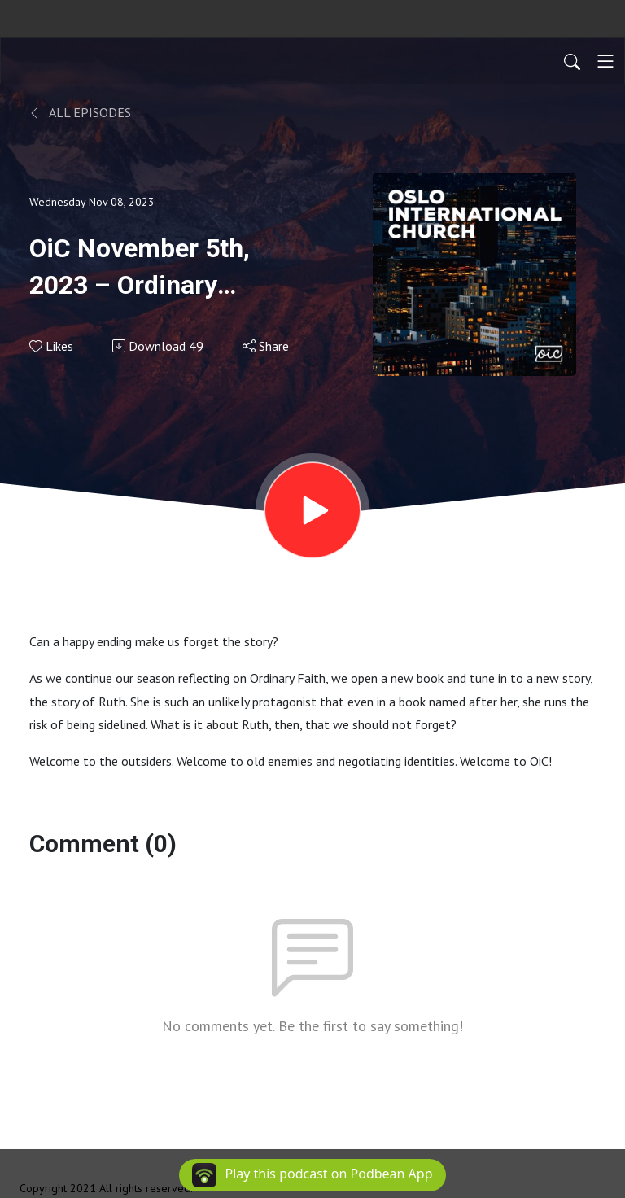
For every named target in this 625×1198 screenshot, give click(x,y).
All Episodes (80, 112)
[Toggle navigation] (605, 61)
